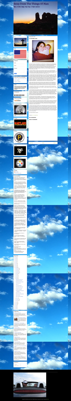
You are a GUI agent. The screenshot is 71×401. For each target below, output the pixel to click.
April (16, 278)
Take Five (17, 284)
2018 (16, 263)
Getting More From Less (19, 279)
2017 (16, 264)
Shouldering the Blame (19, 280)
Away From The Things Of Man (31, 3)
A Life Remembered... (19, 285)
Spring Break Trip (18, 292)
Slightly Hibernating (17, 337)
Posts (16, 364)
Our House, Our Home (19, 288)
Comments (17, 365)
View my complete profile (17, 173)
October (17, 270)
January (17, 300)
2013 (16, 303)
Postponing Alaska (16, 327)
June (16, 275)
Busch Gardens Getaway (19, 296)
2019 (16, 262)
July (16, 274)
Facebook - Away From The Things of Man (20, 78)
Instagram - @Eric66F (17, 81)
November (17, 269)
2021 (16, 259)
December (17, 268)
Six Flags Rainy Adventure (21, 317)
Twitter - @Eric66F (16, 80)
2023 (16, 258)
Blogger (48, 399)
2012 (16, 304)
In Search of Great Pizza (17, 332)
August (17, 273)
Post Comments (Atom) (45, 145)
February (17, 299)
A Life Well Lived (18, 283)
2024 (16, 257)
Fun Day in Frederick (19, 289)
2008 (16, 308)
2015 (16, 267)
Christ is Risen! (18, 295)
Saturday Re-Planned (17, 351)
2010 (16, 305)
